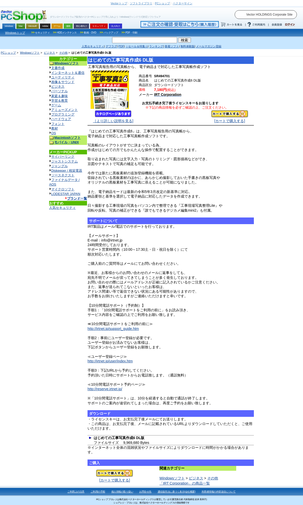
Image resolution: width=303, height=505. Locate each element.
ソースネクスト (62, 175)
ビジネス (49, 52)
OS (53, 133)
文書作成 (57, 68)
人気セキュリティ (62, 208)
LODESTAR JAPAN (65, 194)
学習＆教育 (59, 100)
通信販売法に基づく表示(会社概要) (177, 491)
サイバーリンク (62, 156)
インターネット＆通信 (67, 73)
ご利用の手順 (98, 491)
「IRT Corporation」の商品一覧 (184, 483)
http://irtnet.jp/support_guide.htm (113, 329)
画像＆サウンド (62, 82)
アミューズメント (64, 110)
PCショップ (8, 52)
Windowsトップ (15, 32)
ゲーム (56, 105)
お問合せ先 (145, 491)
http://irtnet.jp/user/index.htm (110, 361)
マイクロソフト (62, 189)
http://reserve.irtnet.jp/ (105, 389)
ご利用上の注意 (75, 491)
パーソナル (59, 91)
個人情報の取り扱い (122, 491)
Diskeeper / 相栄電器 (66, 171)
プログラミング (62, 114)
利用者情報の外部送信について (219, 491)
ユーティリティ (62, 77)
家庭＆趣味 (59, 96)
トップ (119, 3)
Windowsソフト (30, 52)
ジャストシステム (64, 161)
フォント (57, 124)
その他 (63, 52)
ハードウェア (61, 119)
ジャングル (59, 166)
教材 (54, 128)
